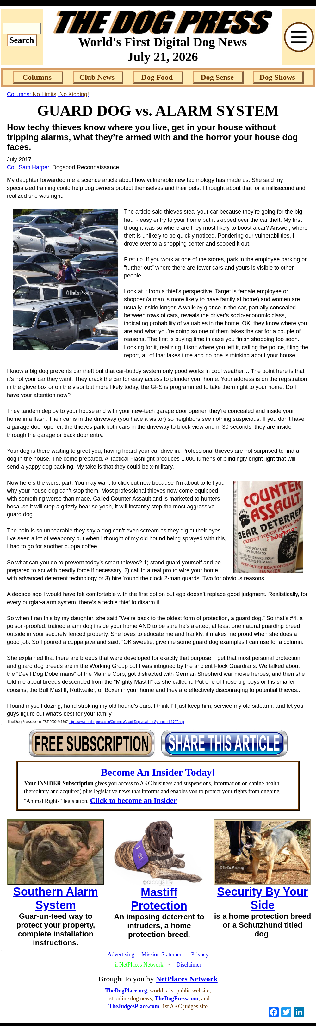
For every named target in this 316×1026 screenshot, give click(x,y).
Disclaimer (189, 964)
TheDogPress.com (176, 998)
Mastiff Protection (159, 899)
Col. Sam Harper (28, 167)
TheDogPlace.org (126, 990)
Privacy (199, 954)
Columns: (48, 94)
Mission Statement (162, 954)
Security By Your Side (262, 898)
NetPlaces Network (187, 979)
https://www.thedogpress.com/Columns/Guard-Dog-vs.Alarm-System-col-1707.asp (126, 722)
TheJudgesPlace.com (133, 1006)
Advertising (121, 954)
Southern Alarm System (55, 898)
